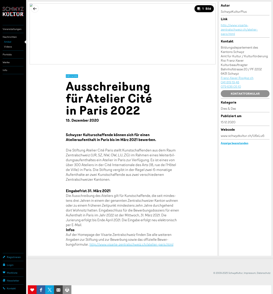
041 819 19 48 (230, 82)
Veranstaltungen (12, 29)
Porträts (7, 54)
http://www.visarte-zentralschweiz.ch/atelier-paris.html (131, 244)
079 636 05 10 (231, 86)
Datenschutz (263, 273)
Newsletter (11, 280)
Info (5, 70)
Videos (8, 46)
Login (8, 265)
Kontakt (9, 288)
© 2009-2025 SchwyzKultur (228, 273)
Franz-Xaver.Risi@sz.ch (237, 78)
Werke (6, 62)
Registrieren (12, 257)
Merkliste (10, 273)
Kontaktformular (245, 94)
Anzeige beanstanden (234, 143)
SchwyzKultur (13, 11)
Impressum (250, 273)
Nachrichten (10, 37)
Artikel (7, 42)
